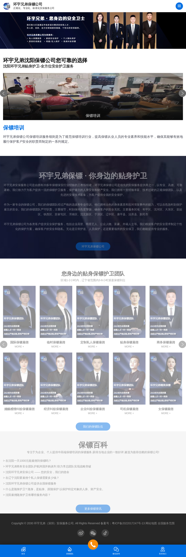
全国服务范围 (166, 523)
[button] (3, 95)
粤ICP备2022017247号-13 (128, 523)
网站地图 (151, 523)
